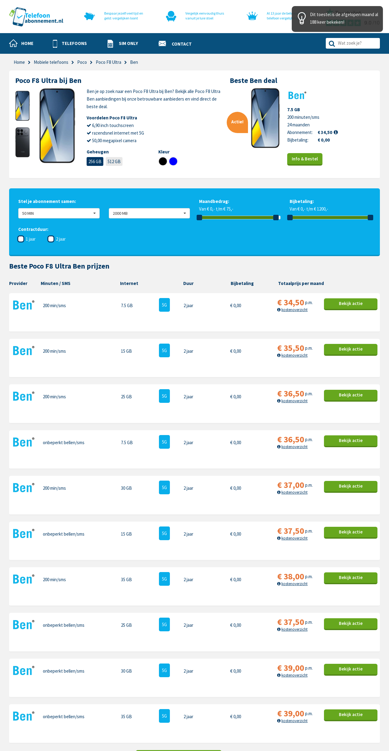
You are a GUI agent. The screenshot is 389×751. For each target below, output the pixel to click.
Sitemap (202, 709)
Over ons (144, 700)
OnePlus (270, 690)
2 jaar (61, 239)
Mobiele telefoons (51, 62)
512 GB (114, 161)
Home (19, 62)
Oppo (326, 709)
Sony (326, 700)
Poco (82, 62)
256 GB (95, 161)
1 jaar (31, 239)
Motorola (329, 671)
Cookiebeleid (206, 681)
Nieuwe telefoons (153, 690)
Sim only (143, 681)
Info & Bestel (305, 159)
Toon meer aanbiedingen (179, 612)
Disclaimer (204, 700)
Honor (327, 690)
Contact (202, 671)
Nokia (326, 681)
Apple (267, 671)
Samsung (271, 681)
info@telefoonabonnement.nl (49, 694)
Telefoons (145, 671)
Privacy (201, 690)
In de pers (145, 709)
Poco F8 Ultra (108, 62)
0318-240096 (39, 687)
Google (269, 700)
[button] (70, 43)
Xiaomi (268, 709)
